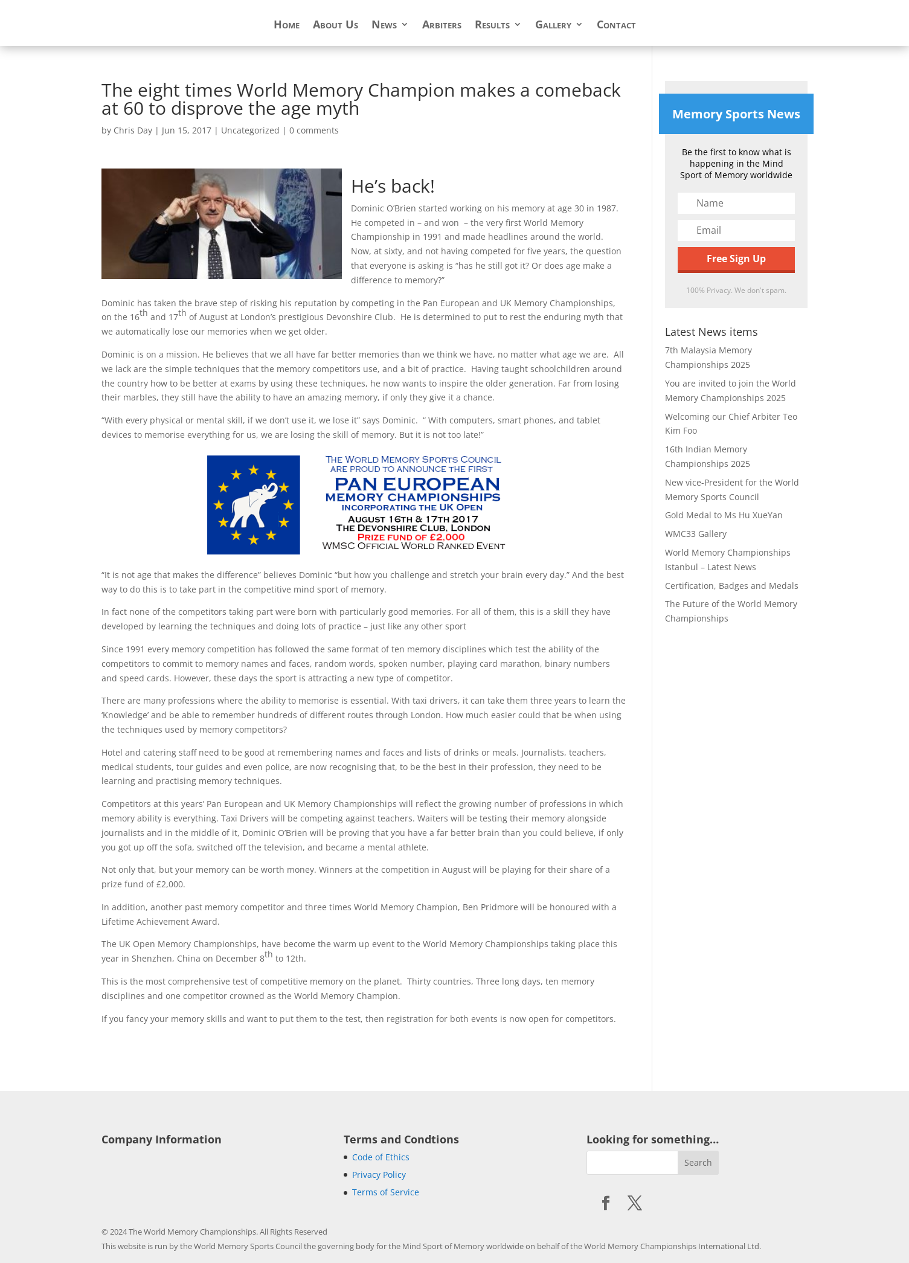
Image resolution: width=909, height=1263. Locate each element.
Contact (616, 25)
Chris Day (133, 130)
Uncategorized (250, 130)
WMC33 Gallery (696, 533)
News (384, 25)
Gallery (553, 25)
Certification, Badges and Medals (731, 585)
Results (492, 25)
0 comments (314, 130)
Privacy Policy (379, 1174)
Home (287, 25)
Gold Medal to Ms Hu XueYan (724, 515)
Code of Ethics (381, 1157)
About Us (335, 25)
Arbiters (441, 25)
